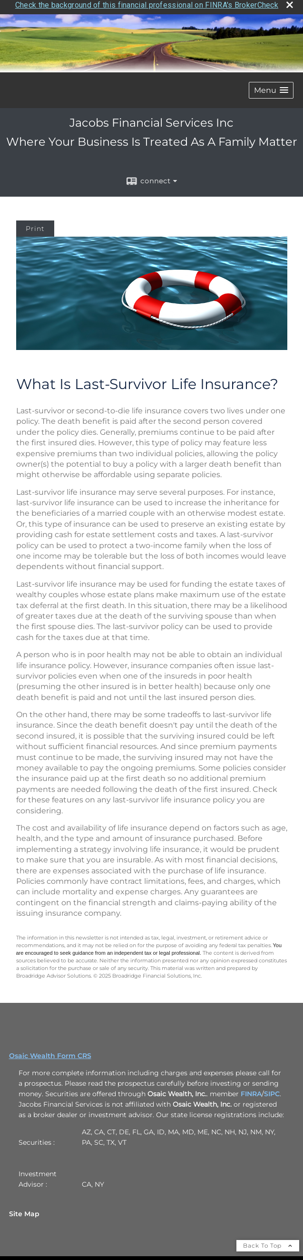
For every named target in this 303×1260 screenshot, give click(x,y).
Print (35, 224)
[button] (271, 85)
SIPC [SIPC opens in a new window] (272, 1089)
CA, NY (93, 1179)
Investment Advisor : (38, 1174)
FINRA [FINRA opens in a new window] (251, 1089)
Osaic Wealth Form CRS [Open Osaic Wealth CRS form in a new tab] (50, 1051)
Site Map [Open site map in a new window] (24, 1209)
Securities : (37, 1137)
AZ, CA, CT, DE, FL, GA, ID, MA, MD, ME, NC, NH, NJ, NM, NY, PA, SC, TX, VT (178, 1132)
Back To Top (268, 1240)
